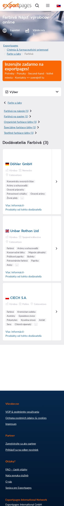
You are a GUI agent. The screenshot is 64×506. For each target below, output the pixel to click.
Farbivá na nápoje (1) (16, 110)
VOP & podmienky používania (22, 411)
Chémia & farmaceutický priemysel (27, 49)
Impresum (10, 423)
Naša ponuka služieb (16, 475)
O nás (8, 481)
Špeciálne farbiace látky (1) (20, 127)
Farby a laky (14, 53)
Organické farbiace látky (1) (20, 121)
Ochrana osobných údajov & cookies (26, 417)
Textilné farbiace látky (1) (19, 132)
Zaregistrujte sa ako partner (20, 443)
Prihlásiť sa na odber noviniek (21, 449)
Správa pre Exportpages (18, 487)
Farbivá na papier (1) (16, 116)
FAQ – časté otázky (16, 469)
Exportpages (10, 45)
